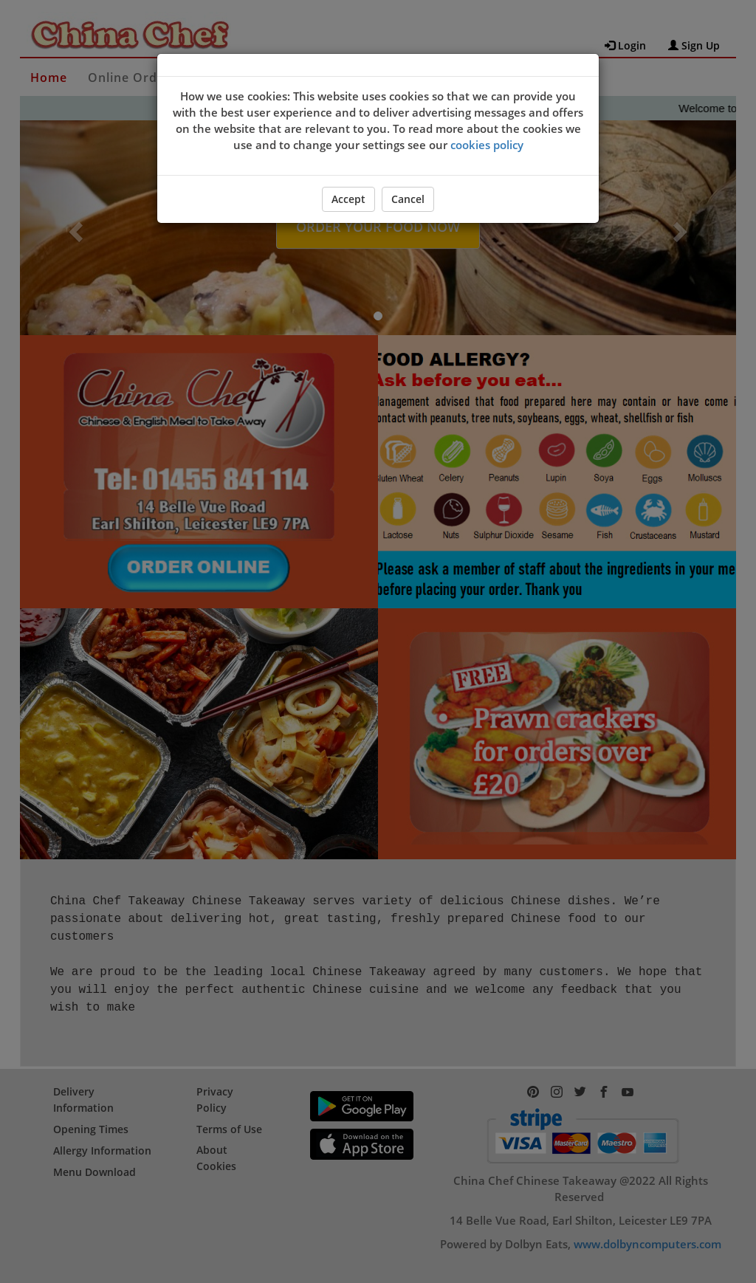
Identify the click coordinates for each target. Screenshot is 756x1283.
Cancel (408, 199)
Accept (348, 199)
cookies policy (486, 144)
